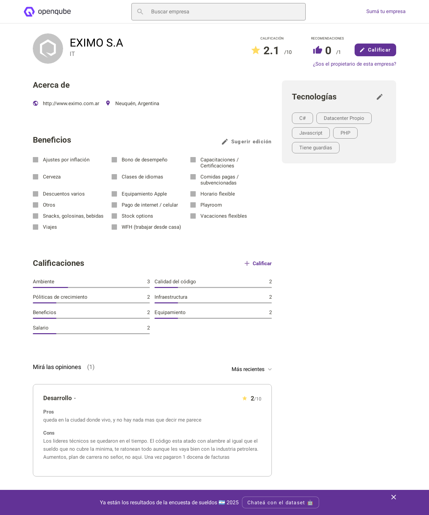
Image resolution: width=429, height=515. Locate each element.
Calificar (375, 50)
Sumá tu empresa (386, 11)
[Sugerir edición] (381, 96)
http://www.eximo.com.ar (66, 103)
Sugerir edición (247, 142)
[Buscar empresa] (218, 11)
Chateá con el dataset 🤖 (280, 503)
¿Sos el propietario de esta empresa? (354, 64)
